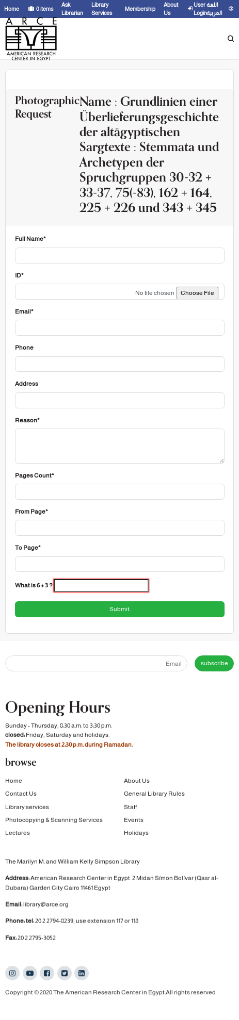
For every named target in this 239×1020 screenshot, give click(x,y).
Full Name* (30, 238)
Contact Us (21, 794)
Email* (24, 311)
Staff (130, 807)
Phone (24, 347)
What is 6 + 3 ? (34, 585)
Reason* (27, 420)
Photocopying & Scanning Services (54, 821)
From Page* (31, 511)
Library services (27, 807)
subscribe (214, 663)
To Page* (28, 547)
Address (26, 383)
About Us (137, 781)
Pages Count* (34, 475)
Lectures (17, 833)
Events (134, 821)
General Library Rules (154, 794)
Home (13, 781)
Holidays (136, 833)
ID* (19, 275)
